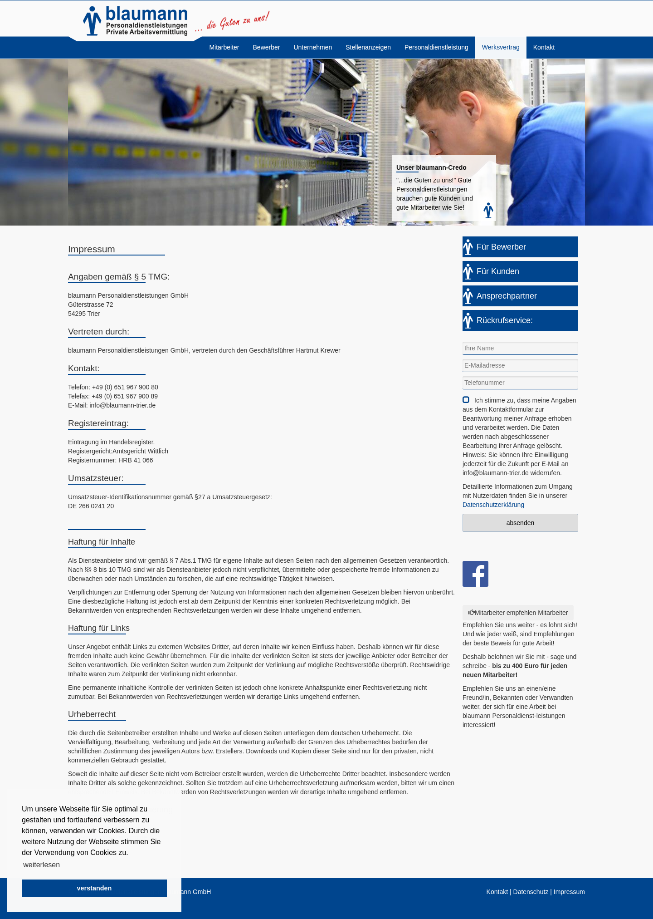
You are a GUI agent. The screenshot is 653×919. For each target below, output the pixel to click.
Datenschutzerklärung (493, 504)
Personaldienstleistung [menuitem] (436, 47)
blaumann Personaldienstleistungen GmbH (135, 20)
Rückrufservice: (505, 320)
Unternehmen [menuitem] (312, 47)
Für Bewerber (501, 246)
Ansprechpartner (507, 295)
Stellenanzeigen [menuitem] (368, 47)
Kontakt (497, 891)
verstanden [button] (94, 888)
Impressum (569, 891)
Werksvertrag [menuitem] (501, 47)
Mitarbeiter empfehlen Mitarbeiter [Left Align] (518, 612)
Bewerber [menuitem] (266, 47)
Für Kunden (498, 271)
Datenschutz (531, 891)
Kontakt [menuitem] (544, 47)
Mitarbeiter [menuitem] (224, 47)
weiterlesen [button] (41, 865)
